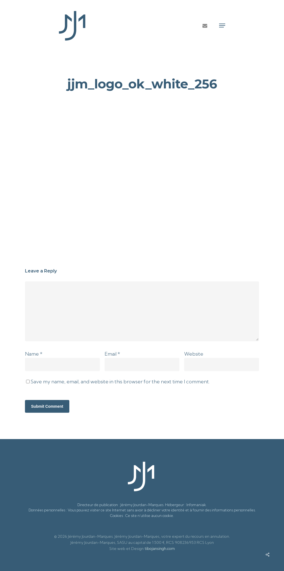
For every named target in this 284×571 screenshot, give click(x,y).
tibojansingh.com (159, 548)
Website (193, 354)
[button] (222, 25)
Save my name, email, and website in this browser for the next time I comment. (120, 381)
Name (33, 354)
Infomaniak (196, 505)
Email (112, 354)
